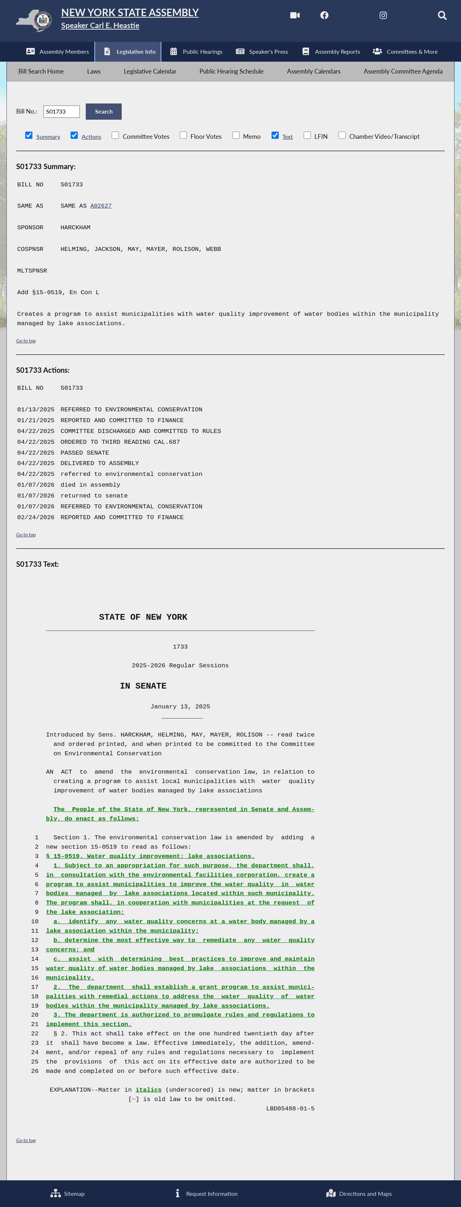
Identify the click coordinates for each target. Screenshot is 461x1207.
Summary (48, 152)
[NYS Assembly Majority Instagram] (372, 17)
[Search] (432, 17)
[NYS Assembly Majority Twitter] (342, 17)
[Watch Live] (281, 17)
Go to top (26, 356)
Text (289, 152)
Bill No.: (26, 123)
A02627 (101, 222)
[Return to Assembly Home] (120, 22)
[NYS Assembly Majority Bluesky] (402, 17)
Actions (92, 152)
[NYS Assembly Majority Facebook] (312, 17)
